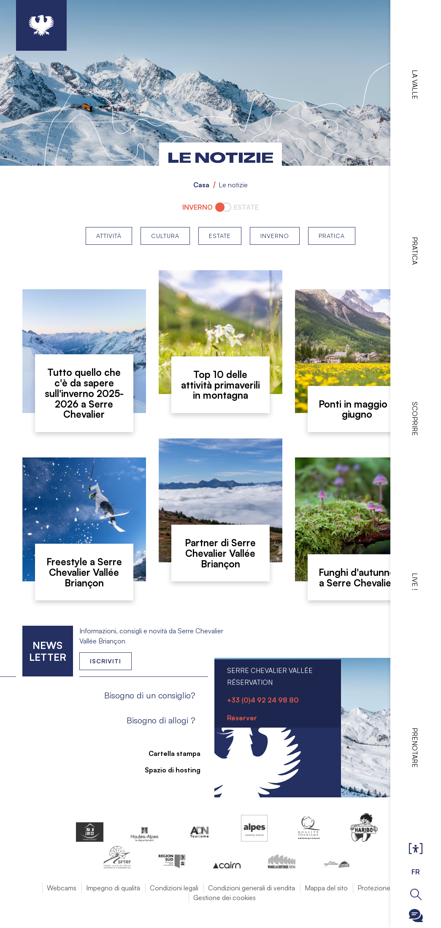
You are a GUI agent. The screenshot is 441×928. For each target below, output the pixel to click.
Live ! (415, 581)
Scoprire (415, 419)
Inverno (274, 235)
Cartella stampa (169, 753)
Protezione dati (380, 888)
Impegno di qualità (113, 888)
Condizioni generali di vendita (251, 888)
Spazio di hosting (167, 770)
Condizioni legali (174, 888)
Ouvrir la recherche (416, 894)
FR (415, 872)
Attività (109, 235)
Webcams (61, 888)
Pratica (415, 251)
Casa (201, 185)
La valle (415, 84)
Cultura (165, 235)
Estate (220, 235)
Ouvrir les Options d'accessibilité (415, 848)
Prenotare (415, 748)
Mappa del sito (326, 888)
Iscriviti (105, 661)
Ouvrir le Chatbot (416, 915)
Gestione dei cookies (224, 897)
